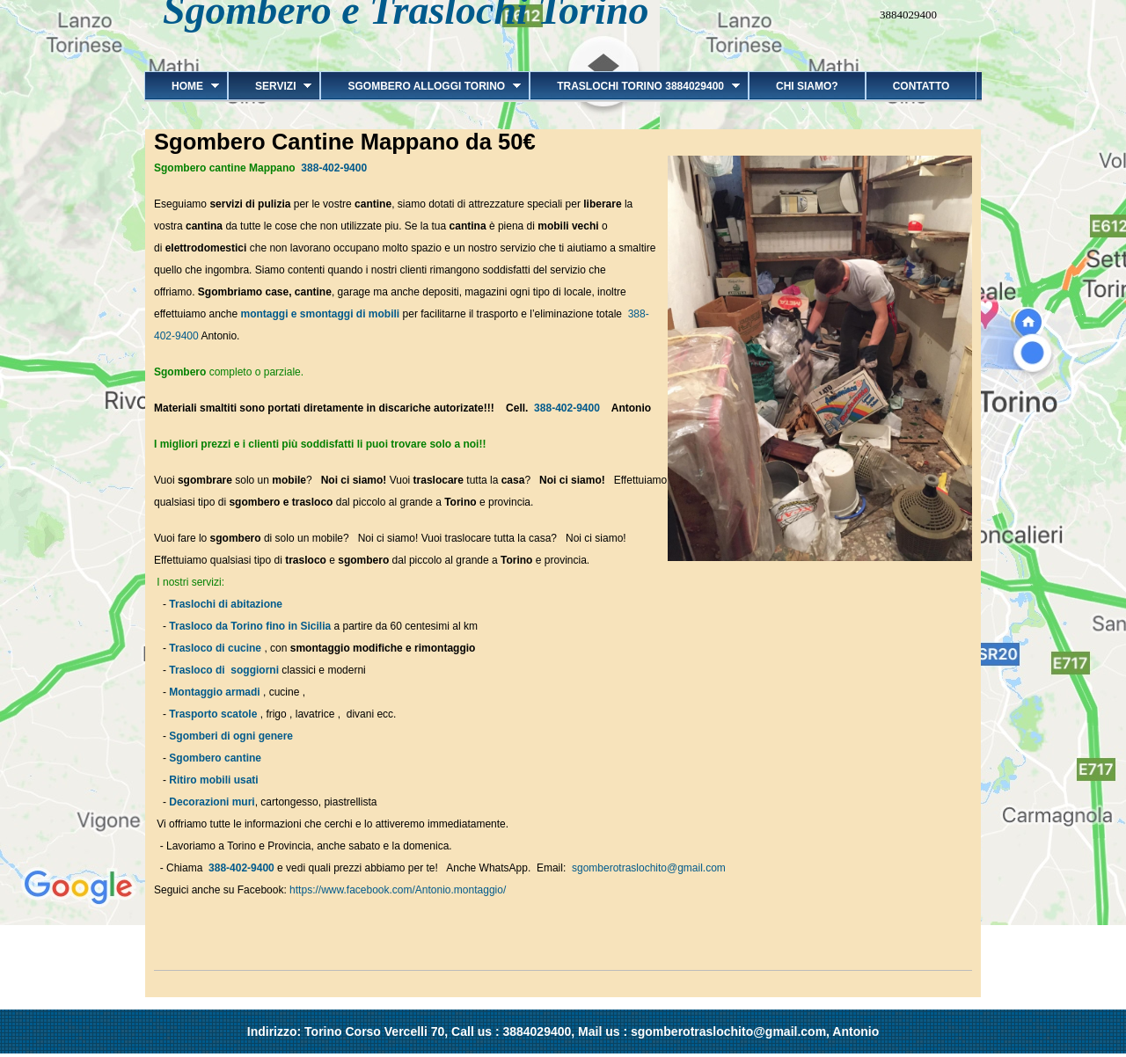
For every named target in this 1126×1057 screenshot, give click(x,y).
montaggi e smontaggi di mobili (322, 314)
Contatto (921, 86)
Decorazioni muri (211, 802)
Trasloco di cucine (215, 648)
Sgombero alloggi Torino (420, 86)
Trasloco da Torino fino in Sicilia (250, 626)
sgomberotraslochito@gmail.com (649, 868)
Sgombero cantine (215, 758)
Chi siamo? (807, 86)
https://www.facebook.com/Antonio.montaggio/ (397, 890)
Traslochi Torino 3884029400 (635, 86)
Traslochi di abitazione (227, 604)
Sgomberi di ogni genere (231, 736)
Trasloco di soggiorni (224, 670)
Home (181, 86)
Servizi (269, 86)
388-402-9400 (334, 168)
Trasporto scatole (213, 714)
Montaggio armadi (214, 692)
